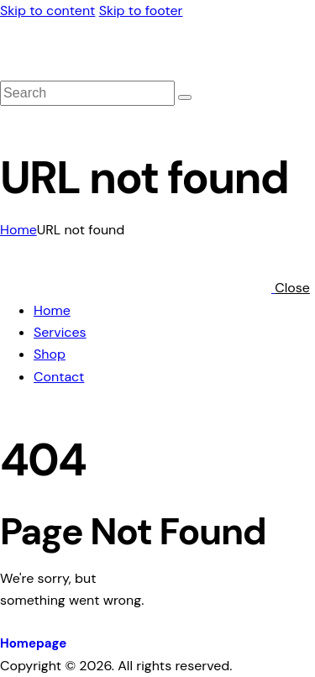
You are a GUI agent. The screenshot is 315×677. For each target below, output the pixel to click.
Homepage (33, 643)
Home (18, 230)
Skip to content (47, 10)
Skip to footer (141, 10)
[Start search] (185, 97)
